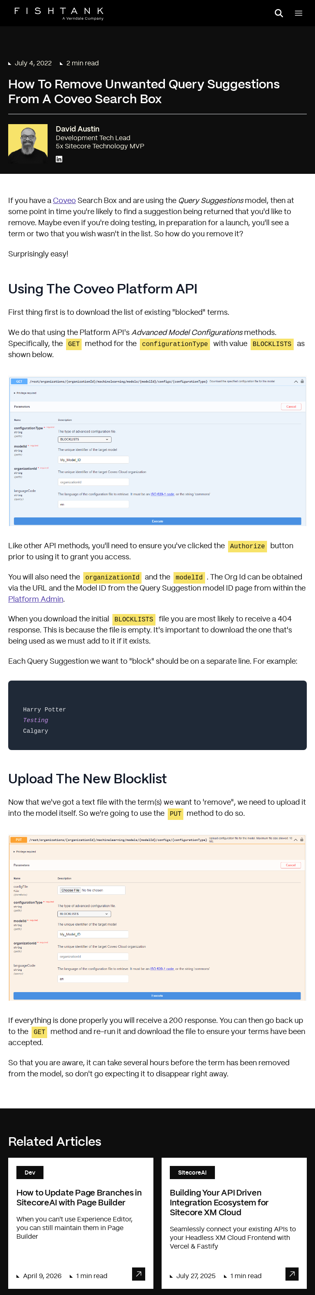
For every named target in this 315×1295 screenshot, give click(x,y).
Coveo (64, 201)
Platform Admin (35, 599)
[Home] (59, 14)
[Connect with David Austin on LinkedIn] (59, 160)
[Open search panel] (279, 13)
